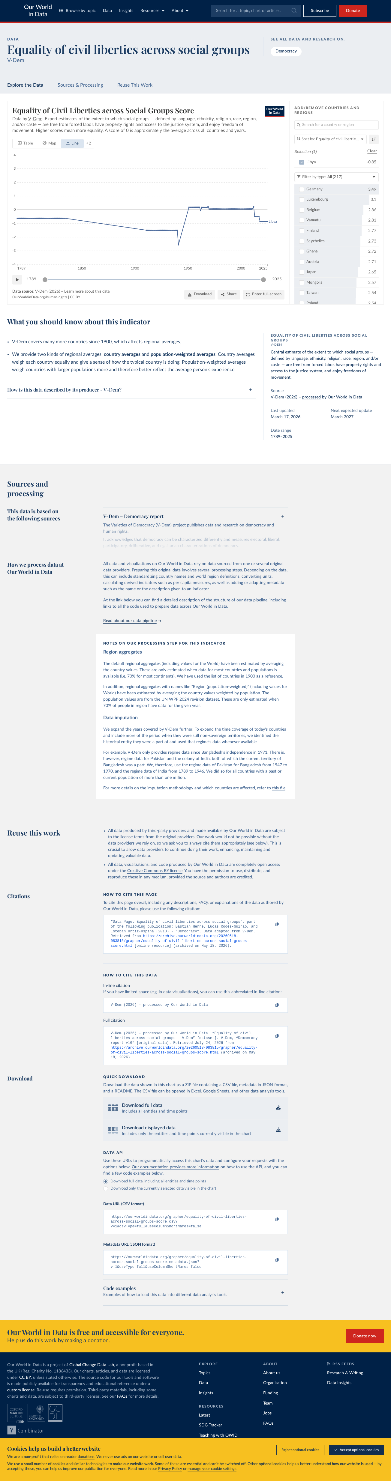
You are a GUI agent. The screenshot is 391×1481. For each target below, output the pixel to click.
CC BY (75, 297)
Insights (126, 11)
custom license (21, 1401)
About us (271, 1384)
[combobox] (256, 11)
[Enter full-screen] (263, 294)
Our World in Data (38, 10)
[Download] (199, 294)
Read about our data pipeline (132, 621)
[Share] (229, 294)
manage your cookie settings (212, 1469)
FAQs (122, 1408)
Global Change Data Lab (91, 1376)
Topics (204, 1384)
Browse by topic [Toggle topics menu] (77, 10)
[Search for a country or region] (336, 125)
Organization (275, 1394)
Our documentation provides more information (175, 1175)
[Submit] (294, 10)
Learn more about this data (87, 292)
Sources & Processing (80, 85)
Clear (372, 151)
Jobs (267, 1425)
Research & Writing (345, 1384)
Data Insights (339, 1394)
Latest (204, 1426)
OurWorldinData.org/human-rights (39, 297)
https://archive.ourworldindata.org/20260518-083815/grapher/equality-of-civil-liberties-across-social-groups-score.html (180, 944)
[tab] (25, 143)
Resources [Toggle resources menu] (152, 10)
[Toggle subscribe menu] (319, 11)
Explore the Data (25, 85)
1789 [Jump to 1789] (31, 280)
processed (311, 397)
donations (86, 1457)
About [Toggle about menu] (180, 10)
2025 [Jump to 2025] (277, 280)
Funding (270, 1404)
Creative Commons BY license (154, 871)
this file (278, 788)
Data (107, 11)
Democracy (286, 51)
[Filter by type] (336, 177)
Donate (353, 11)
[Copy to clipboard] (270, 924)
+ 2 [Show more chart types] (88, 143)
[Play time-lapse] (17, 280)
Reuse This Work (134, 85)
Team (268, 1414)
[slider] (45, 280)
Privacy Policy (170, 1469)
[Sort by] (330, 139)
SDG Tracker (210, 1437)
